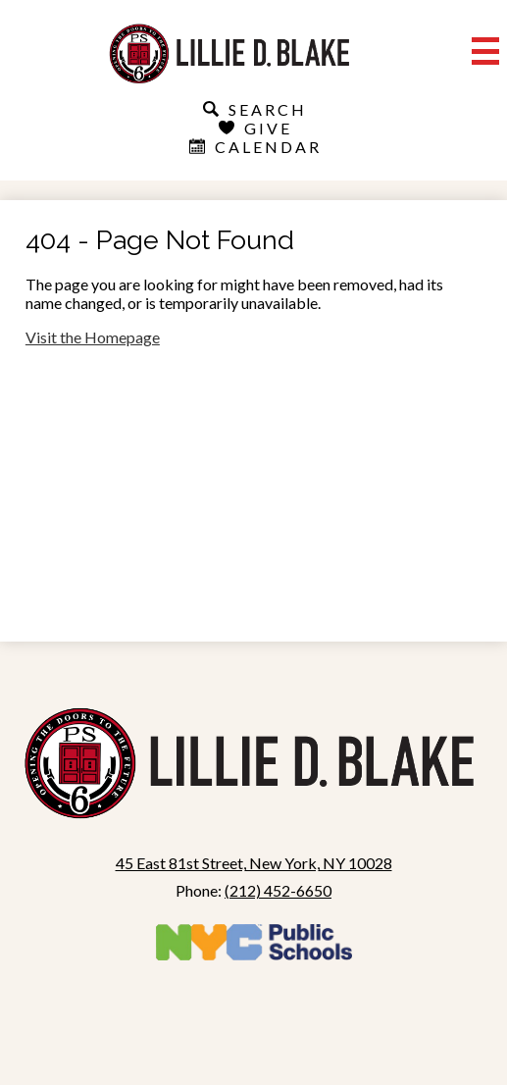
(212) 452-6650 (278, 890)
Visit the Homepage (92, 337)
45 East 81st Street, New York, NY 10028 (254, 862)
